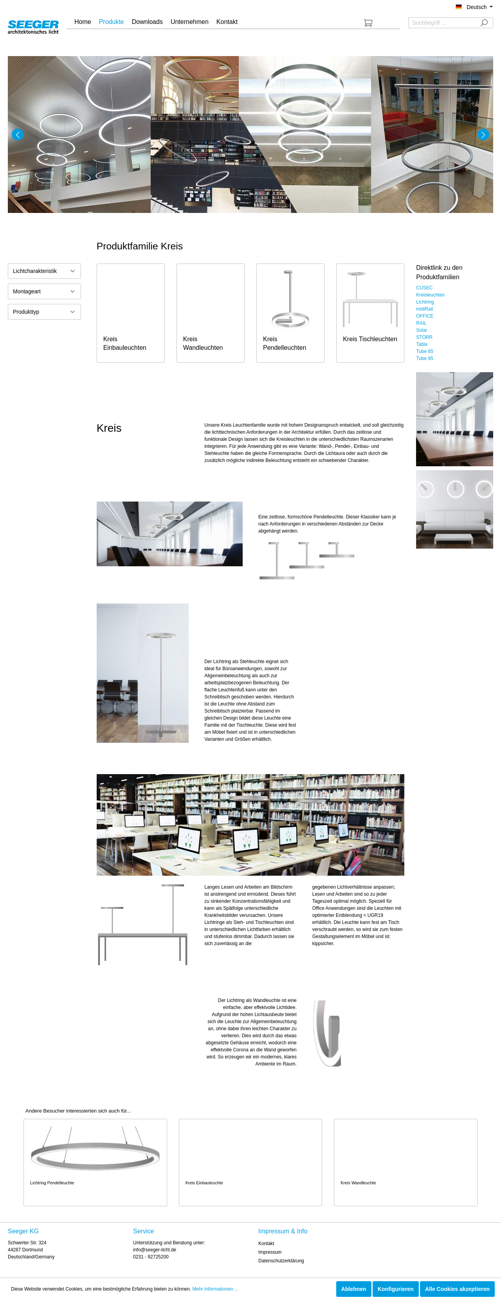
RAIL (421, 323)
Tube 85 (424, 351)
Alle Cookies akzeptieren (457, 1289)
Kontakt (266, 1243)
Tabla (421, 344)
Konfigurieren (396, 1289)
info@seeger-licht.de (154, 1250)
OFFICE (424, 316)
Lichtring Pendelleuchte (52, 1182)
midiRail (424, 309)
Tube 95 (424, 358)
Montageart (44, 291)
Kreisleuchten (430, 295)
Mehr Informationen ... (215, 1289)
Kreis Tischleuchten (370, 339)
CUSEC (424, 288)
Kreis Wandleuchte (358, 1182)
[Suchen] (484, 22)
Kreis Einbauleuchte (204, 1182)
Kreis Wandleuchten (203, 343)
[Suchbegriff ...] (441, 22)
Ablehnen (353, 1289)
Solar (421, 330)
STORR (424, 337)
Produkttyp (44, 311)
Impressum (269, 1252)
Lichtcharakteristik (44, 270)
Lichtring (425, 302)
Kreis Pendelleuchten (284, 343)
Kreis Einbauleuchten (124, 343)
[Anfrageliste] (368, 23)
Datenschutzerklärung (281, 1261)
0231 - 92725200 (151, 1257)
